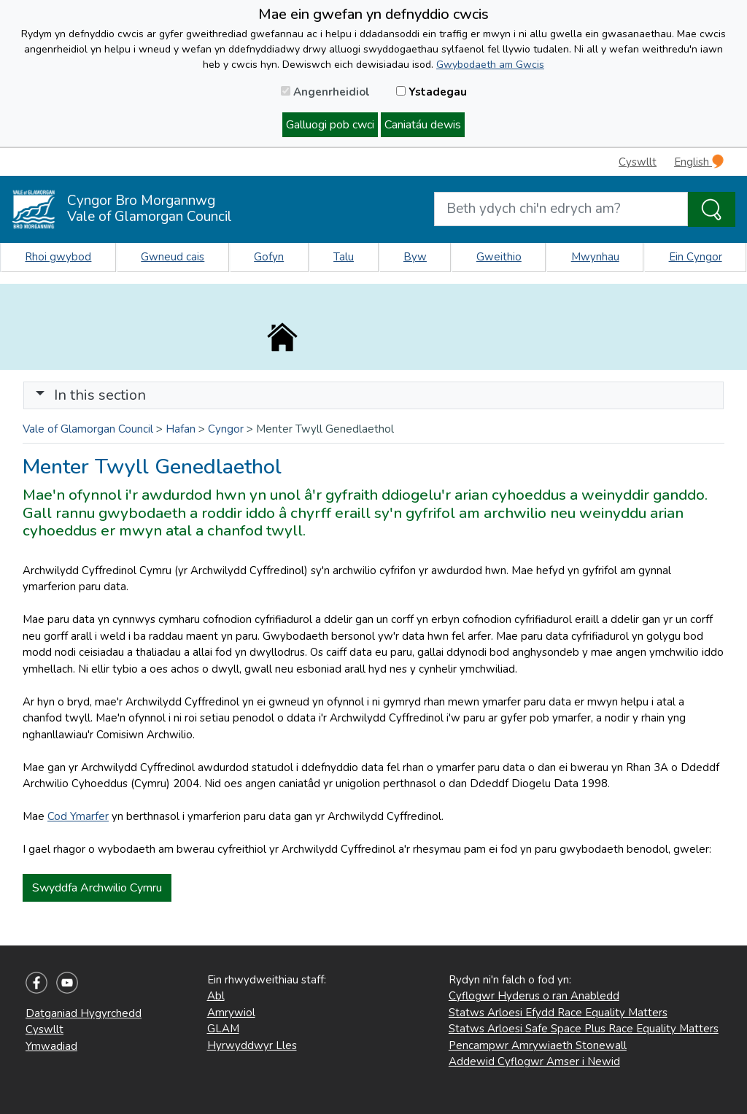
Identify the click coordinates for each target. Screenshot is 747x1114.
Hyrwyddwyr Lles (252, 1045)
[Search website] (561, 209)
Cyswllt (638, 162)
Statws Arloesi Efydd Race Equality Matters (558, 1012)
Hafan (181, 429)
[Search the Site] (711, 209)
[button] (40, 395)
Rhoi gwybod (58, 257)
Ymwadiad (51, 1046)
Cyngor (226, 429)
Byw (415, 257)
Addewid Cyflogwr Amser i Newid (534, 1061)
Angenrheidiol (325, 92)
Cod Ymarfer (78, 816)
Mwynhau (595, 257)
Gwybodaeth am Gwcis (490, 64)
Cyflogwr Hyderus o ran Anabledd (534, 996)
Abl (216, 996)
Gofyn (269, 257)
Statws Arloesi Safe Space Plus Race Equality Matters (584, 1028)
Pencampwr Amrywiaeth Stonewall (538, 1045)
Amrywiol (231, 1012)
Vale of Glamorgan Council (88, 429)
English (699, 161)
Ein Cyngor (695, 257)
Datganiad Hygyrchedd (84, 1013)
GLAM (223, 1028)
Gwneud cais (172, 257)
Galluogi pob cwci (330, 125)
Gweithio (499, 257)
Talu (343, 257)
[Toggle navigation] (373, 395)
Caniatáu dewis (422, 125)
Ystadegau (431, 92)
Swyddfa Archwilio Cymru (97, 888)
